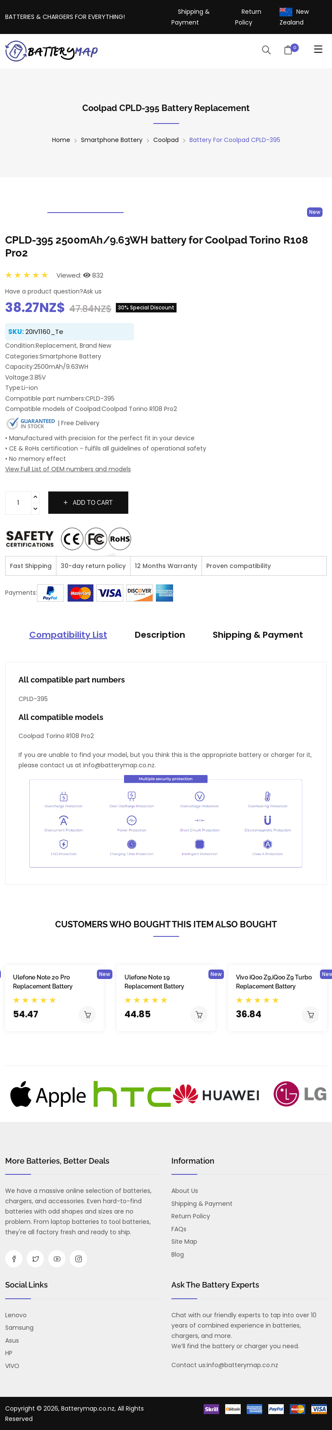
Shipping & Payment (202, 1203)
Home (61, 140)
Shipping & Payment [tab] (258, 635)
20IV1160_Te (44, 331)
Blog (177, 1254)
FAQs (178, 1229)
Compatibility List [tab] (68, 635)
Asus (12, 1340)
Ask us (92, 291)
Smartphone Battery (112, 140)
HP (8, 1353)
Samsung (19, 1327)
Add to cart (88, 502)
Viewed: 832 (79, 275)
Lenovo (16, 1315)
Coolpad (166, 140)
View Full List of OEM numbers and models (68, 469)
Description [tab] (160, 635)
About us (184, 1190)
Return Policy (190, 1216)
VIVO (12, 1366)
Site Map (184, 1241)
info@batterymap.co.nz (242, 1365)
